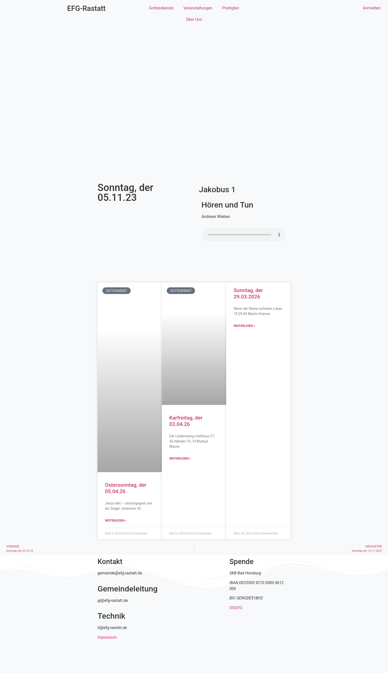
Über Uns (194, 19)
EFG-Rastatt (86, 8)
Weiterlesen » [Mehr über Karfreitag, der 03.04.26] (180, 458)
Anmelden (372, 8)
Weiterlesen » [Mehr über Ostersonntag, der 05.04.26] (115, 520)
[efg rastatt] (194, 595)
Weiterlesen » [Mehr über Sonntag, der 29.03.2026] (244, 326)
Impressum (107, 637)
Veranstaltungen (197, 8)
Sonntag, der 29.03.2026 (248, 293)
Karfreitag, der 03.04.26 (185, 421)
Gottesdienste (161, 8)
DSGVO (235, 607)
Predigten (230, 8)
